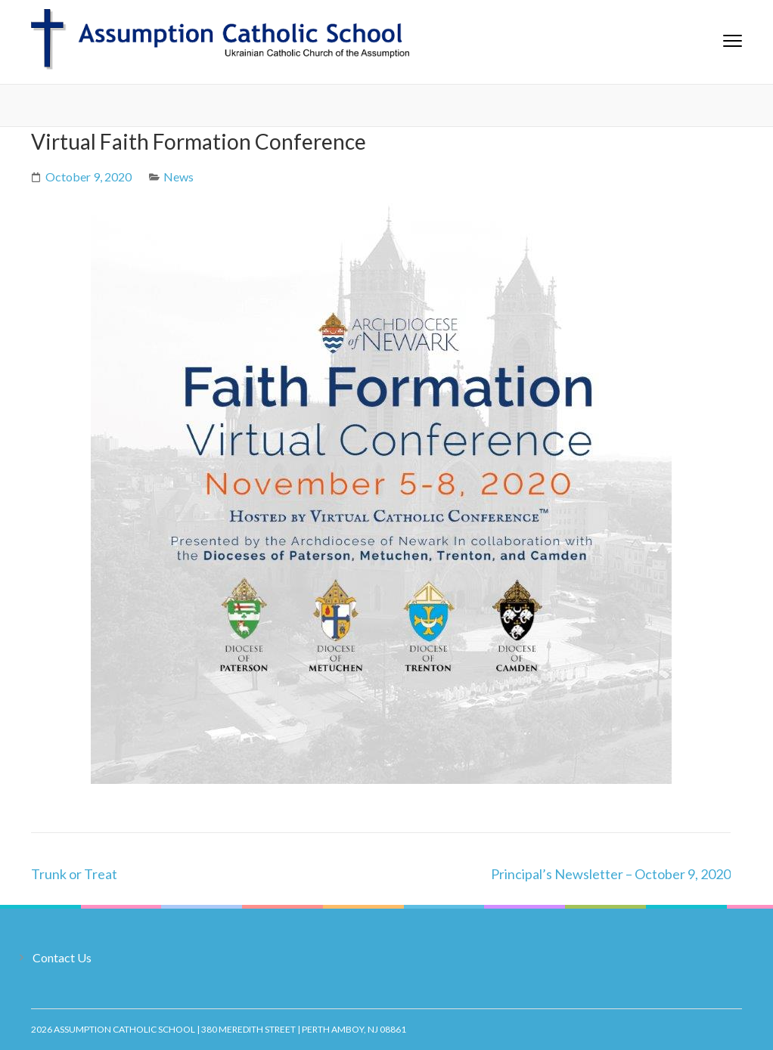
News (178, 176)
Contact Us (62, 957)
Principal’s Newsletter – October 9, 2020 (611, 874)
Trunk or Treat (74, 874)
